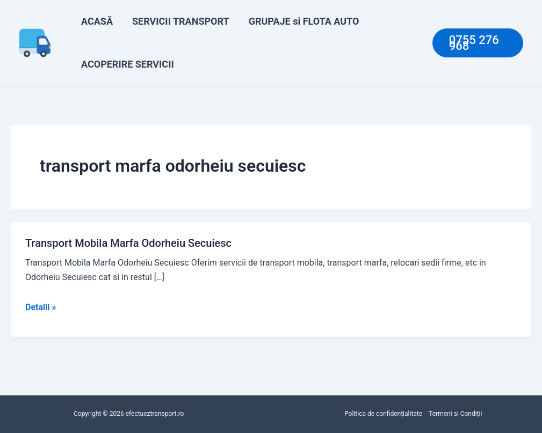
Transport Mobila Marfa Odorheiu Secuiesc (128, 243)
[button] (477, 42)
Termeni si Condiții (455, 413)
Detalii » (40, 307)
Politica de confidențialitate (383, 413)
